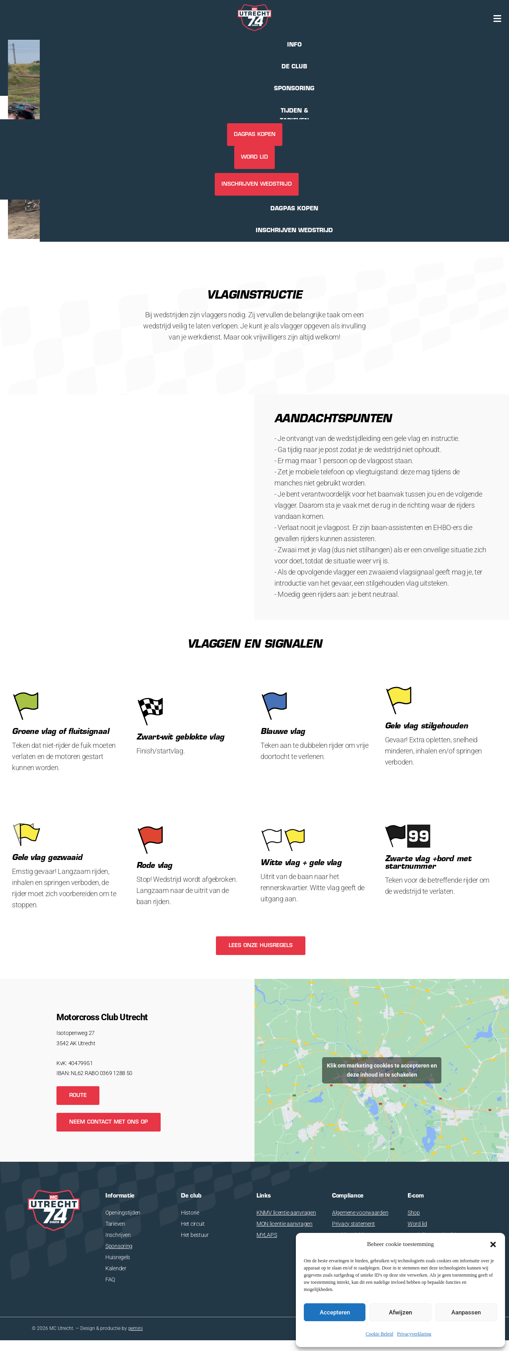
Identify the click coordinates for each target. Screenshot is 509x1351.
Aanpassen (466, 1312)
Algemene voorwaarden (360, 1212)
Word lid (254, 157)
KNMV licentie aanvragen (286, 1212)
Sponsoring (118, 1246)
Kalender (115, 1268)
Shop (414, 1212)
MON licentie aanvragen (284, 1224)
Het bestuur (195, 1235)
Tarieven (115, 1224)
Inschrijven (118, 1235)
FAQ (110, 1279)
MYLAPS (266, 1235)
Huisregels (117, 1257)
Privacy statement (353, 1224)
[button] (493, 1244)
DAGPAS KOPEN (255, 134)
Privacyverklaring (414, 1334)
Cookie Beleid (379, 1334)
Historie (190, 1212)
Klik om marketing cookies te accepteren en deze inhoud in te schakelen (382, 1070)
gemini (135, 1329)
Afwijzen (400, 1312)
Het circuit (193, 1224)
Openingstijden (122, 1212)
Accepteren (335, 1312)
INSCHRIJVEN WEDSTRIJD (256, 184)
